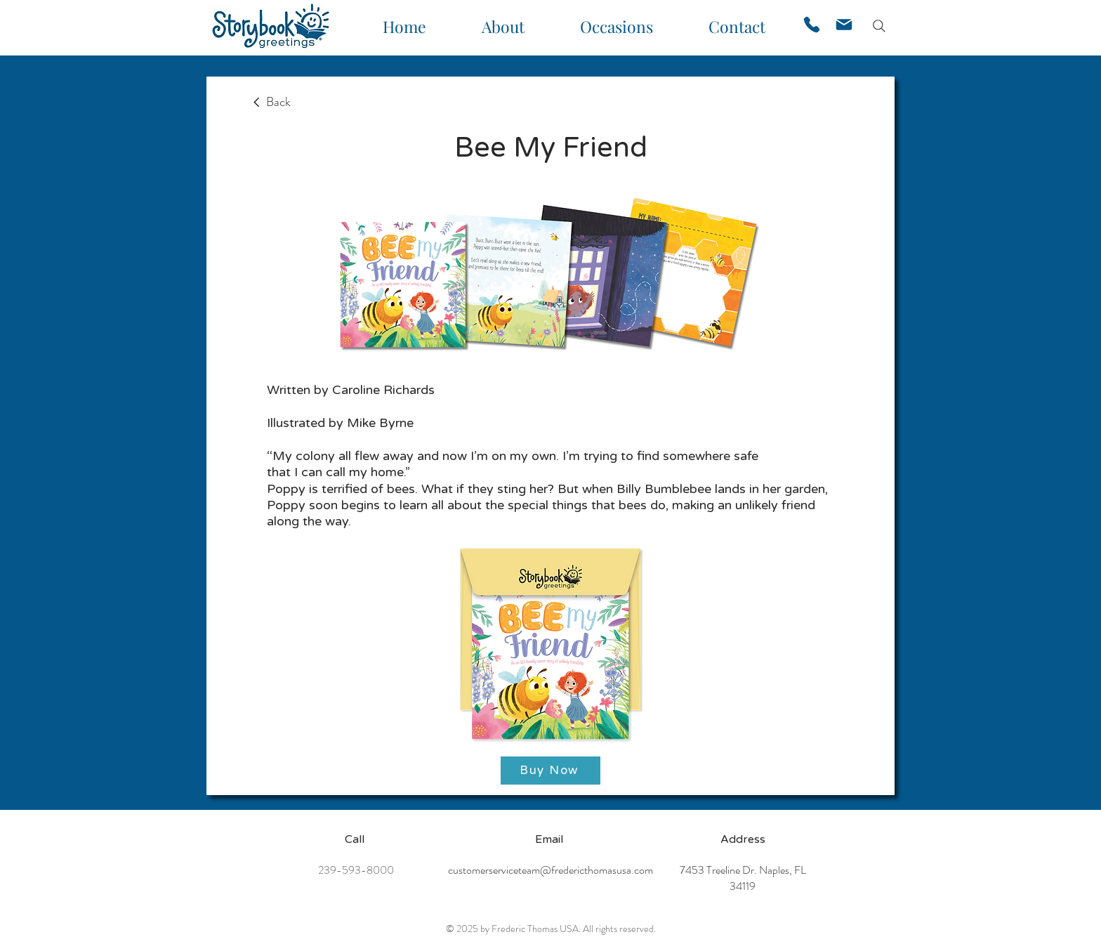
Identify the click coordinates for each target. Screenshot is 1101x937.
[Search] (879, 26)
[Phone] (812, 24)
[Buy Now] (550, 770)
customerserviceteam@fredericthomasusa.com (550, 870)
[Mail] (844, 24)
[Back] (271, 102)
